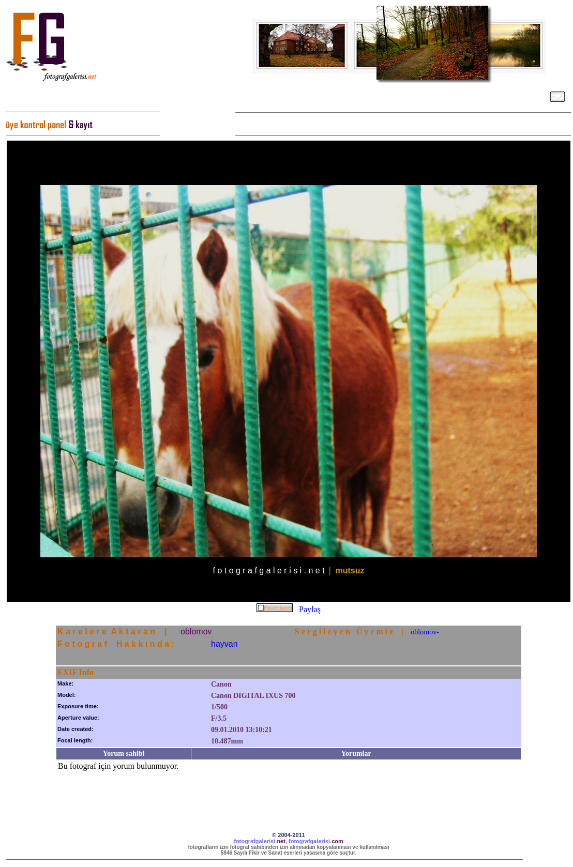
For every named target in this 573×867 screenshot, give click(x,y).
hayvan (224, 644)
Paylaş (310, 609)
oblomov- (425, 632)
